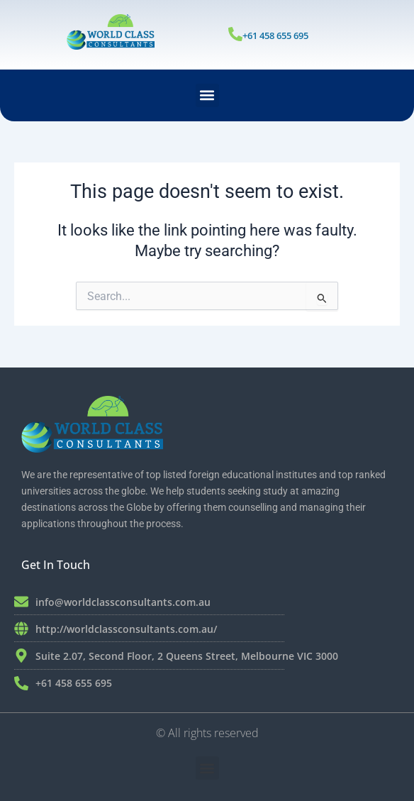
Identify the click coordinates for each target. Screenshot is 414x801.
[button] (207, 95)
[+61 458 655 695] (235, 34)
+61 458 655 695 (275, 35)
